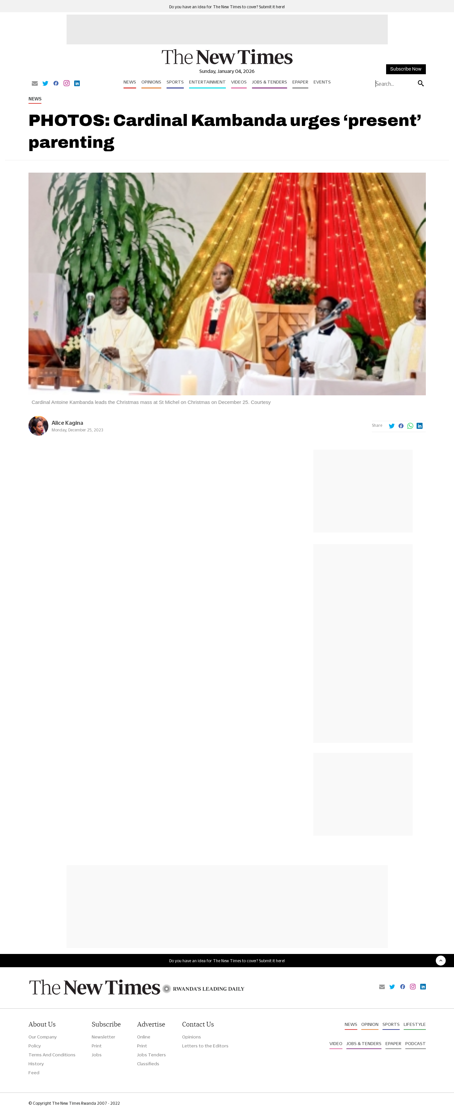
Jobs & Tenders (269, 81)
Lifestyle (415, 1024)
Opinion (369, 1024)
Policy (34, 1045)
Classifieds (148, 1063)
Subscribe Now (405, 69)
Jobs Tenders (151, 1054)
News (130, 81)
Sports (175, 81)
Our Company (42, 1036)
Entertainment (207, 81)
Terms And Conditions (52, 1054)
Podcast (415, 1043)
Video (335, 1043)
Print (97, 1045)
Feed (33, 1072)
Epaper (300, 81)
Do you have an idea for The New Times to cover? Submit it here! (227, 7)
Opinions (151, 81)
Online (143, 1036)
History (36, 1063)
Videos (239, 81)
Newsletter (103, 1036)
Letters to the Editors (205, 1045)
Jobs (97, 1054)
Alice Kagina (67, 422)
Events (322, 81)
